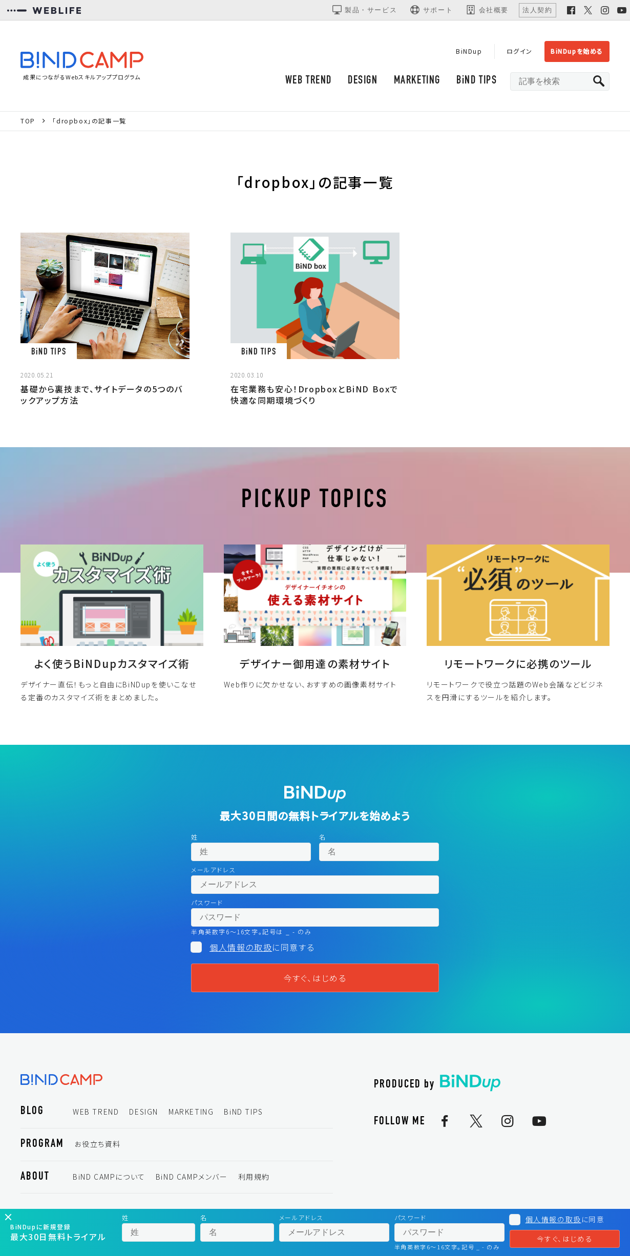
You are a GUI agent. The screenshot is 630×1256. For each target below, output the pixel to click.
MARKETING (417, 81)
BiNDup (469, 51)
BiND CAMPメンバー (192, 1176)
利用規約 (254, 1176)
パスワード (207, 902)
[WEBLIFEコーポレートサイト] (44, 10)
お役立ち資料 (97, 1144)
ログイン (520, 51)
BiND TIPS (476, 81)
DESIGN (363, 81)
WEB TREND (308, 81)
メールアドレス (213, 869)
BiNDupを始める (577, 51)
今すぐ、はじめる (315, 978)
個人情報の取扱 (240, 947)
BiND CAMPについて (109, 1176)
